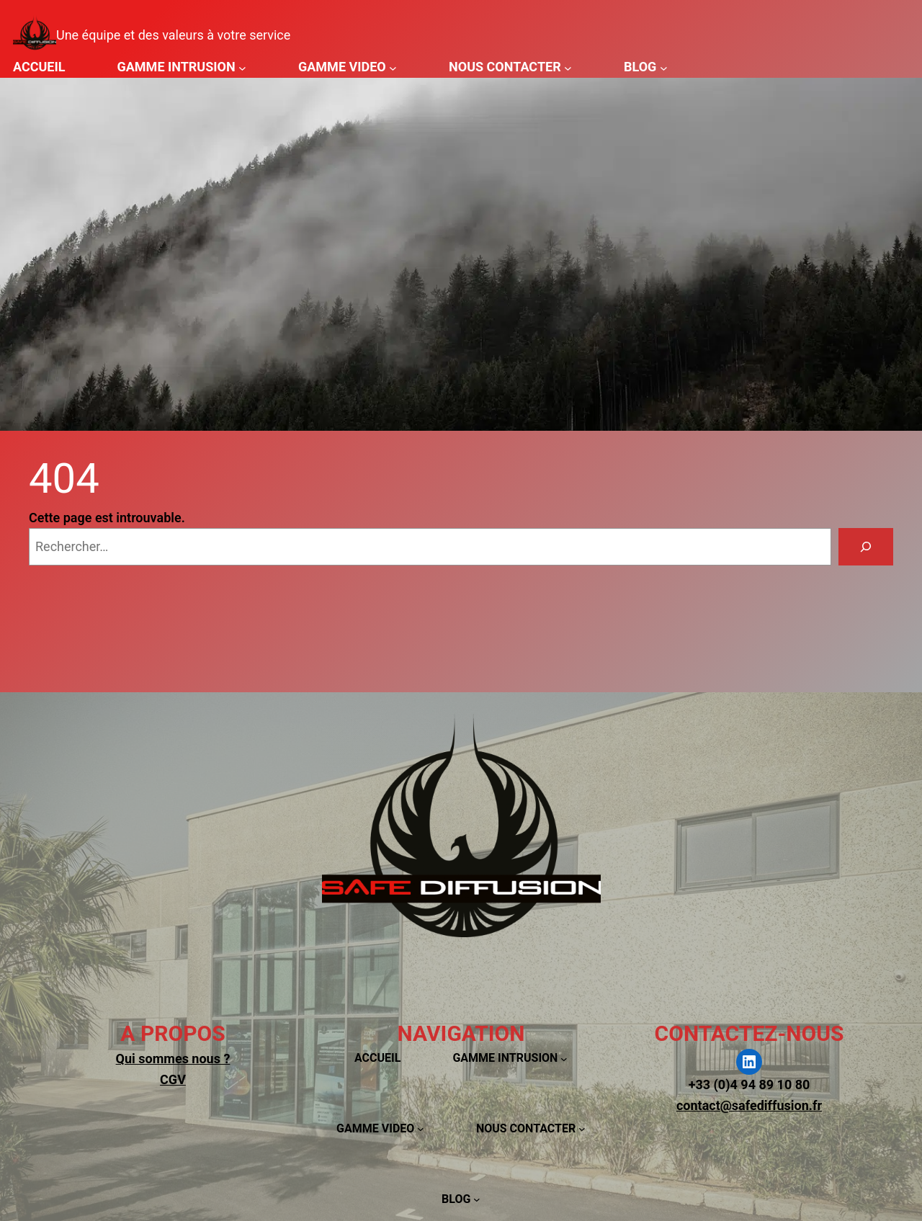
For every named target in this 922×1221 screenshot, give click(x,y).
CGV (173, 1079)
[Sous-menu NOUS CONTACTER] (568, 67)
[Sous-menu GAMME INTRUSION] (242, 67)
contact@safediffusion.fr (749, 1105)
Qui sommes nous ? (173, 1058)
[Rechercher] (865, 546)
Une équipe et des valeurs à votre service (173, 35)
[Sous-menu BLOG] (664, 67)
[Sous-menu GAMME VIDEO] (393, 67)
